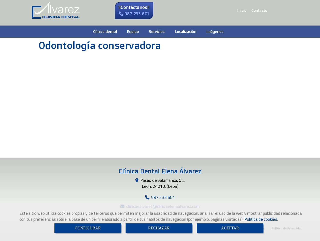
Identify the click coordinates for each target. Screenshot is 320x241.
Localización (185, 31)
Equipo (133, 31)
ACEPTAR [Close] (230, 228)
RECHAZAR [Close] (159, 228)
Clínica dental (105, 31)
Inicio (241, 10)
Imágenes (215, 31)
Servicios (157, 31)
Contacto (259, 10)
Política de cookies (260, 219)
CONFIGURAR (88, 228)
